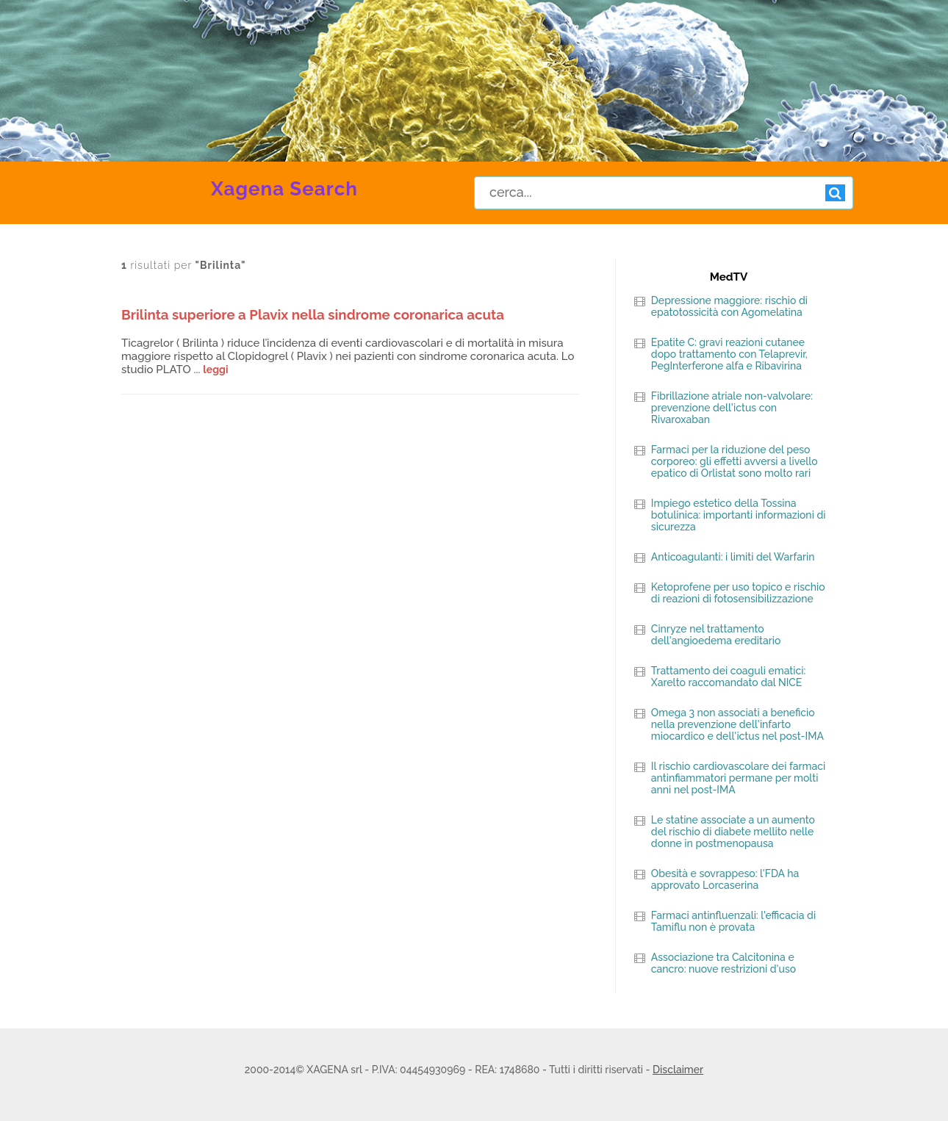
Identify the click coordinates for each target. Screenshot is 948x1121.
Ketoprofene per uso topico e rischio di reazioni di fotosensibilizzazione (738, 593)
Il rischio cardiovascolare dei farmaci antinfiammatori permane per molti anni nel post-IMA (738, 778)
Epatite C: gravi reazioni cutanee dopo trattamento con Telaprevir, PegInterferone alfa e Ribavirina (729, 354)
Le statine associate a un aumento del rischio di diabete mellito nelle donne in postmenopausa (733, 831)
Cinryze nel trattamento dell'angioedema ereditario (716, 634)
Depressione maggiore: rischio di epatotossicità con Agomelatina (729, 306)
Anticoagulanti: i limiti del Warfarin (733, 557)
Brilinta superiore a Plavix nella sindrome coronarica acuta (312, 314)
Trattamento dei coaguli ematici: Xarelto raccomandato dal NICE (728, 676)
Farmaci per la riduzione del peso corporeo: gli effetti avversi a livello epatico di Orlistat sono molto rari (734, 461)
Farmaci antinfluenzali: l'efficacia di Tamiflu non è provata (733, 921)
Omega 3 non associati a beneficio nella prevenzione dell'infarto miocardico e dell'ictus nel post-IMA (737, 724)
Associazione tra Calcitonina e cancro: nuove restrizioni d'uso (723, 963)
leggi (215, 369)
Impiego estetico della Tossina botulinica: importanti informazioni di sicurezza (738, 515)
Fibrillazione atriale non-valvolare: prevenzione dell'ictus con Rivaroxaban (732, 407)
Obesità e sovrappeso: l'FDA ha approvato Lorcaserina (725, 879)
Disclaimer (678, 1069)
